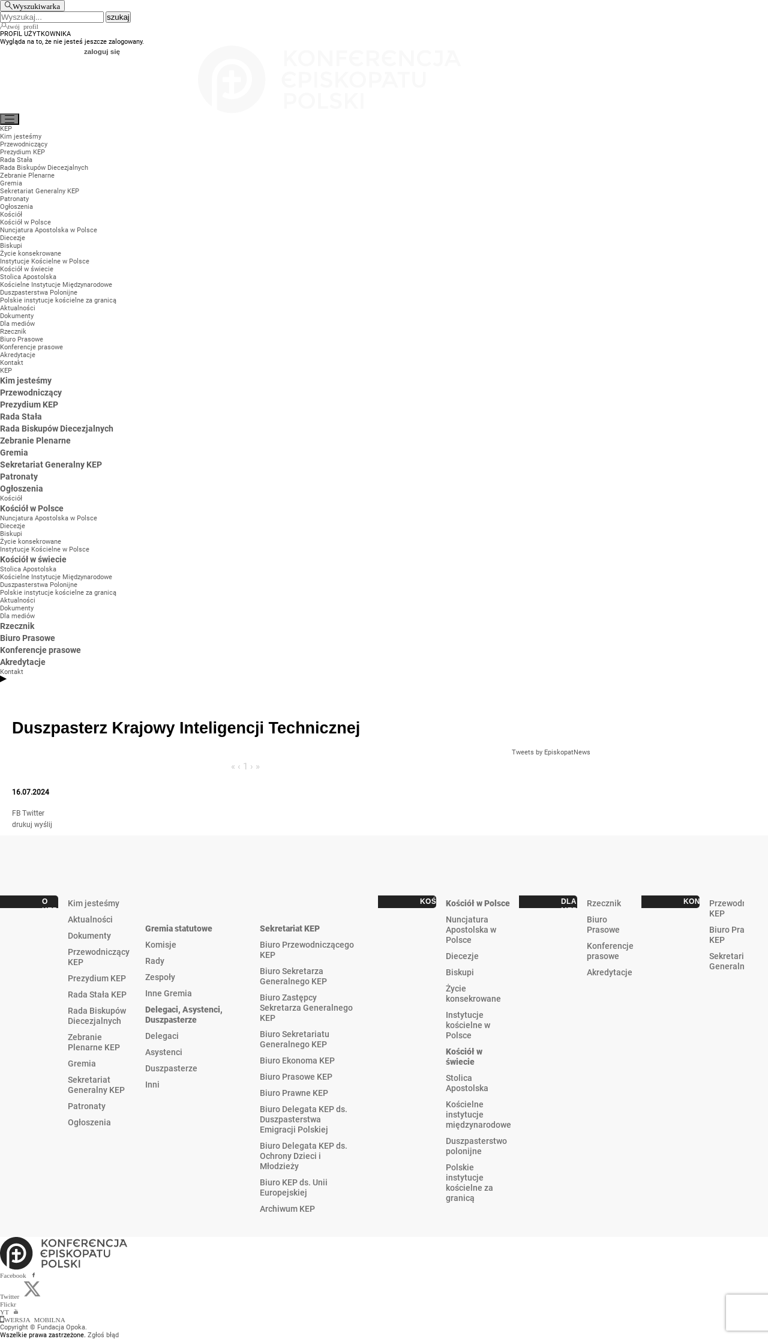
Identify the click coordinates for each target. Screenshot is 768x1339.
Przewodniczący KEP (99, 957)
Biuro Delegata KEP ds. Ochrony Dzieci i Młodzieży (303, 1156)
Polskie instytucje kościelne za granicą (469, 1183)
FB (16, 813)
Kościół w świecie (464, 1057)
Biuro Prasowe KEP (296, 1077)
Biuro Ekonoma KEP (297, 1060)
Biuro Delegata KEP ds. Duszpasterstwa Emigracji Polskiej (303, 1119)
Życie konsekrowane (473, 993)
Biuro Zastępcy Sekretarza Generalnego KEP (306, 1008)
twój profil (23, 25)
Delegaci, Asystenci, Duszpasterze (184, 1015)
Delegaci (162, 1036)
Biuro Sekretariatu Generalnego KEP (294, 1039)
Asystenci (163, 1052)
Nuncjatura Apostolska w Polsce (471, 930)
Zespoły (160, 977)
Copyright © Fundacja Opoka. (43, 1327)
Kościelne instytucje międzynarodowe (478, 1115)
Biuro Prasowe (603, 924)
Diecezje (462, 956)
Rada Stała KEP (97, 994)
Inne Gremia (168, 993)
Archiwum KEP (287, 1209)
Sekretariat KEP (290, 928)
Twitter (33, 813)
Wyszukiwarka (36, 6)
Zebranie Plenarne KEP (94, 1042)
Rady (154, 961)
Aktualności (90, 919)
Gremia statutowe (178, 928)
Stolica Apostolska (467, 1083)
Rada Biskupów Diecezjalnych (97, 1016)
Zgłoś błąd (103, 1335)
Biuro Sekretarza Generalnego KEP (293, 976)
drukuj (22, 824)
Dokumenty (89, 935)
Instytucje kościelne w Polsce (468, 1025)
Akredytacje (609, 972)
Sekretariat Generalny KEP (96, 1085)
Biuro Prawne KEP (294, 1093)
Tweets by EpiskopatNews (551, 752)
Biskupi (460, 972)
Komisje (160, 944)
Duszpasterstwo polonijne (476, 1146)
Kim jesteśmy (93, 903)
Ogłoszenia (89, 1122)
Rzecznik (604, 903)
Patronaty (87, 1106)
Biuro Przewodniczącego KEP (307, 950)
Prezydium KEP (97, 978)
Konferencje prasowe (610, 951)
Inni (152, 1084)
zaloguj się (102, 51)
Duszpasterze (171, 1068)
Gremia (82, 1063)
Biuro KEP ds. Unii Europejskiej (294, 1187)
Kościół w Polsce (478, 903)
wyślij (43, 824)
